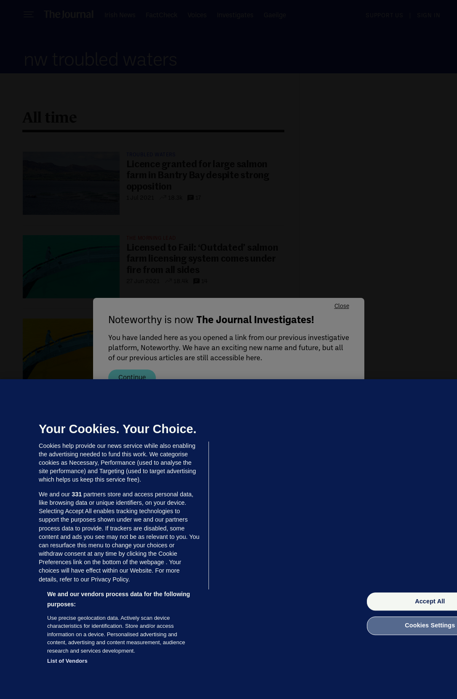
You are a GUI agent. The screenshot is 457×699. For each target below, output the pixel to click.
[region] (228, 539)
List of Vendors (67, 661)
